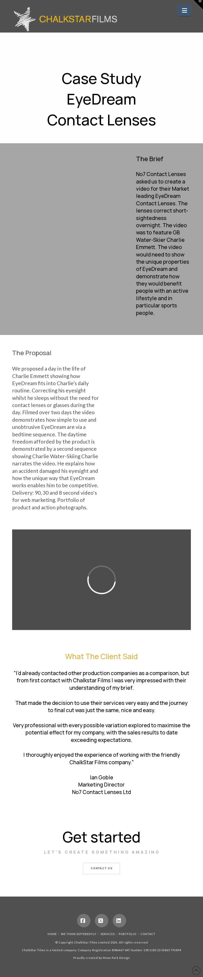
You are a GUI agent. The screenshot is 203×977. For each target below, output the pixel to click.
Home (52, 934)
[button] (184, 10)
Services (108, 934)
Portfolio (127, 934)
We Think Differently (78, 934)
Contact (148, 934)
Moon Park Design (116, 957)
